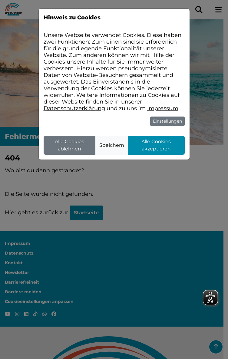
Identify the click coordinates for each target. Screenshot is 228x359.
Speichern (111, 145)
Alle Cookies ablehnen (69, 145)
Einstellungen (167, 121)
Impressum (162, 108)
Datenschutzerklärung (74, 108)
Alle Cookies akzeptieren (156, 145)
